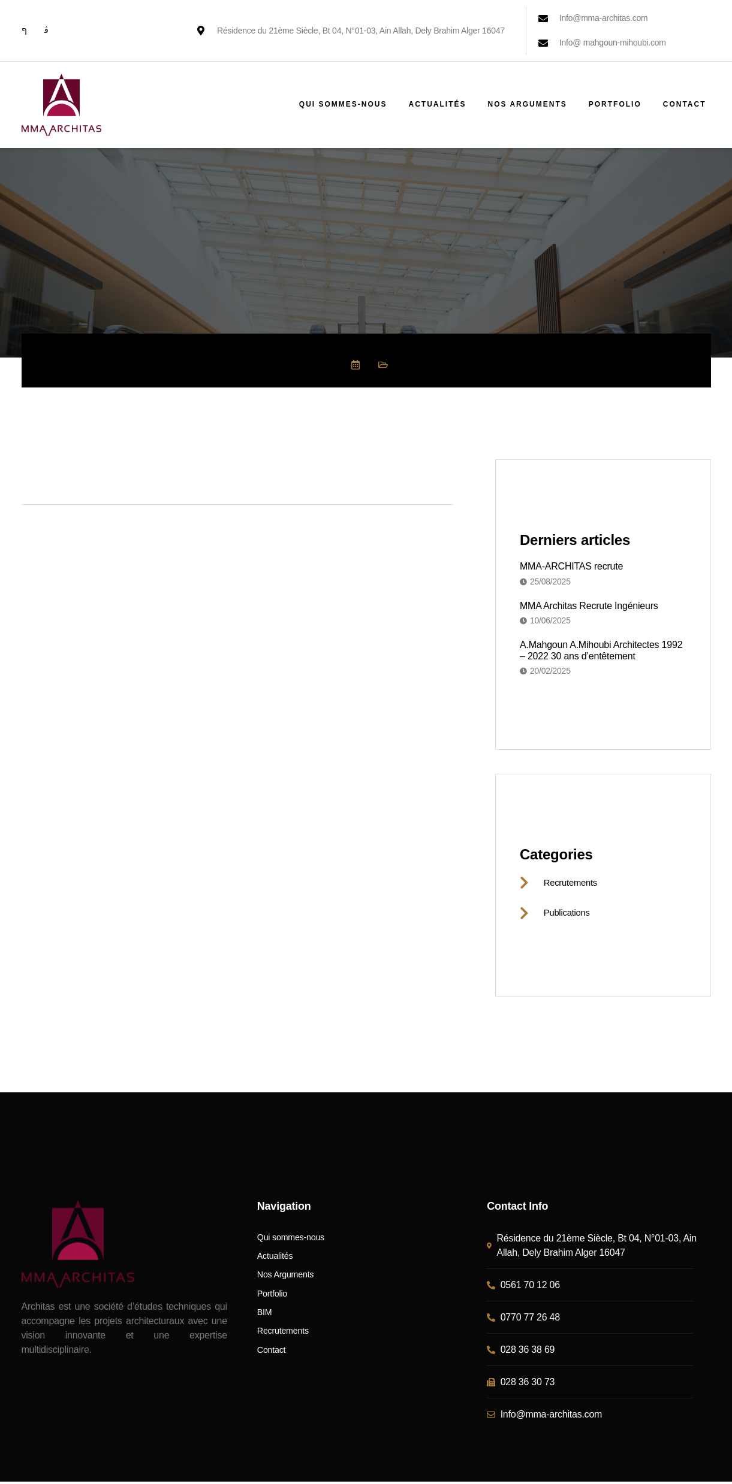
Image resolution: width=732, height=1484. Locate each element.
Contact (684, 104)
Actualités (437, 104)
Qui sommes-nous (343, 104)
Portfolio (615, 104)
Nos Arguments (527, 104)
